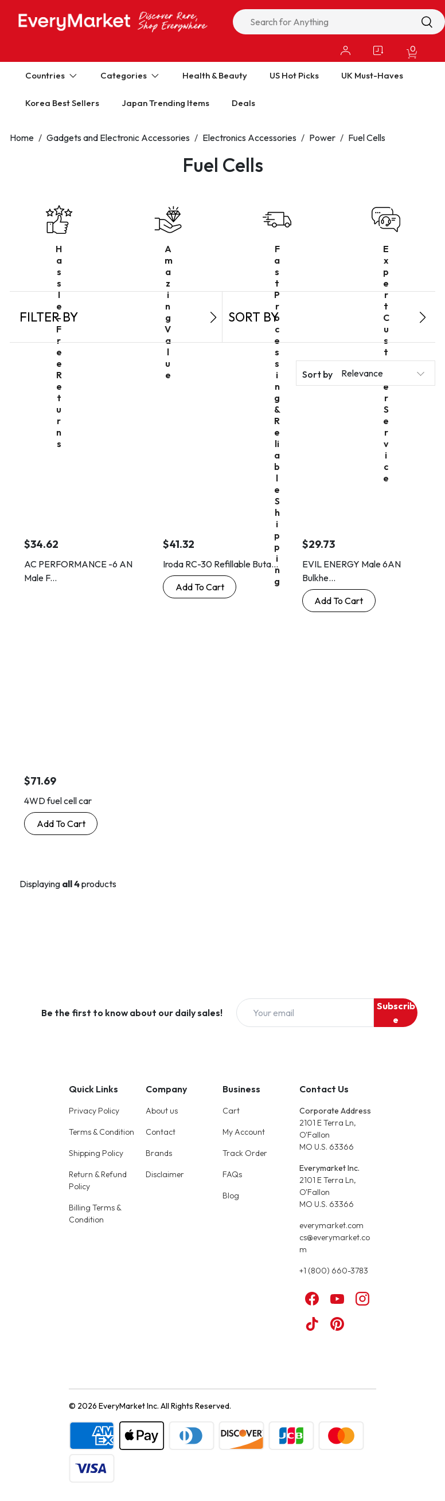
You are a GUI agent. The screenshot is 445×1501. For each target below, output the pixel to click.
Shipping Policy (96, 1153)
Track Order (244, 1153)
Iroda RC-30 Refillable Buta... (220, 564)
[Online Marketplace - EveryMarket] (113, 21)
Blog (230, 1195)
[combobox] (339, 21)
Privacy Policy (94, 1111)
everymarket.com (331, 1225)
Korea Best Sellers (62, 102)
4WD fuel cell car (58, 800)
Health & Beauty (214, 75)
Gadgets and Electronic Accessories (118, 137)
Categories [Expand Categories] (130, 75)
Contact (160, 1132)
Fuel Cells (366, 137)
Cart (231, 1111)
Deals (243, 102)
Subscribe (396, 1012)
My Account (243, 1132)
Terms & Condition (101, 1132)
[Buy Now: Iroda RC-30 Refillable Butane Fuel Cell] (199, 586)
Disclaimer (165, 1174)
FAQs (232, 1174)
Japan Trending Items (165, 102)
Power (322, 137)
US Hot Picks (294, 75)
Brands (159, 1153)
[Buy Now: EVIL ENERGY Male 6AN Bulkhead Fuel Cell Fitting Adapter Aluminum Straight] (339, 600)
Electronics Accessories (249, 137)
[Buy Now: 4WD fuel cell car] (60, 823)
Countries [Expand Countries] (51, 75)
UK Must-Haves (372, 75)
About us (162, 1111)
